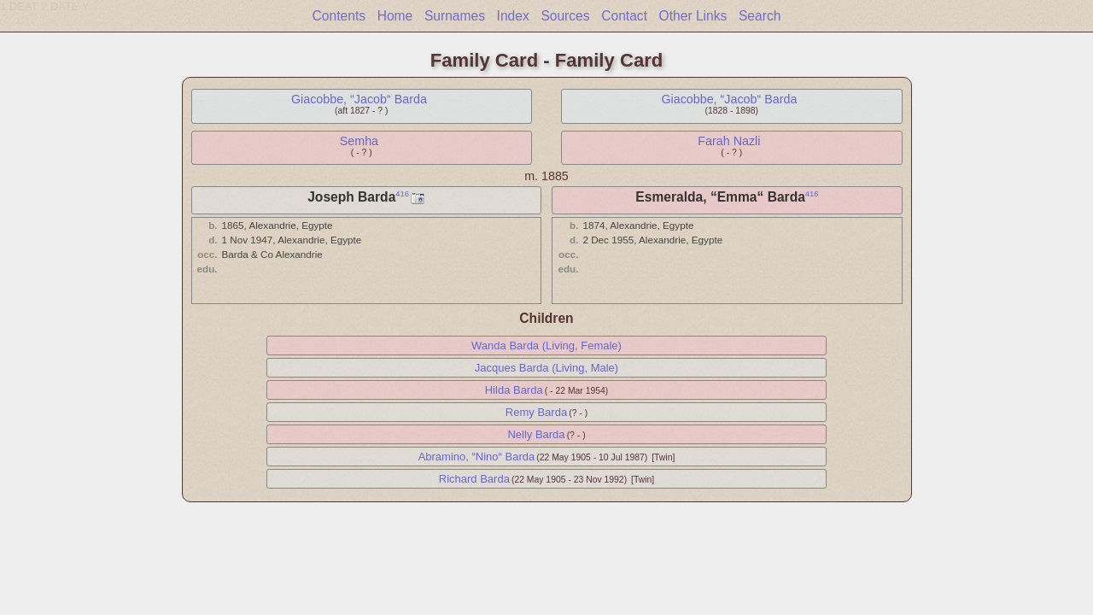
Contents (339, 16)
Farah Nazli (729, 141)
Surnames (454, 16)
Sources (565, 16)
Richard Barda (474, 478)
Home (395, 16)
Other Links (693, 16)
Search (759, 16)
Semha (359, 141)
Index (513, 16)
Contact (624, 16)
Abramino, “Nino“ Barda (476, 456)
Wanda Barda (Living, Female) (546, 345)
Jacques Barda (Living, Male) (546, 367)
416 (402, 194)
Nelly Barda (535, 434)
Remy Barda (536, 412)
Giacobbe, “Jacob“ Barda (359, 99)
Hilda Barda (514, 390)
